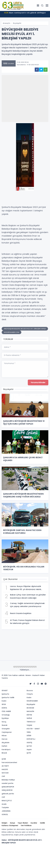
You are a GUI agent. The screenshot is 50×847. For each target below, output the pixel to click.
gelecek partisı (8, 794)
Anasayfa (6, 23)
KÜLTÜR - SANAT (33, 729)
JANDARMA (6, 811)
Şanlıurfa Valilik (8, 697)
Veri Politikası (26, 825)
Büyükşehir (17, 23)
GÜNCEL (5, 814)
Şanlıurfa (5, 694)
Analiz (4, 804)
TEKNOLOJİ (31, 722)
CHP (3, 776)
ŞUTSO (29, 746)
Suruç (4, 722)
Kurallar (34, 823)
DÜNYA (4, 708)
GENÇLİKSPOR (7, 790)
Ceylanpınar (7, 732)
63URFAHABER (32, 701)
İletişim (4, 823)
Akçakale (5, 742)
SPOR (4, 704)
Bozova (30, 690)
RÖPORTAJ (31, 739)
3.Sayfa (30, 694)
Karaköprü (6, 749)
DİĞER (29, 735)
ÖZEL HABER (6, 711)
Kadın (4, 701)
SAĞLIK (29, 718)
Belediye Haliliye (8, 780)
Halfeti (4, 746)
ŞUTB (29, 753)
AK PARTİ (5, 766)
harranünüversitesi (9, 762)
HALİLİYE (5, 769)
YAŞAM (29, 725)
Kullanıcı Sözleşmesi (10, 825)
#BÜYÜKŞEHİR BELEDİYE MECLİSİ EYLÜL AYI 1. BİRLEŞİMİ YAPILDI (25, 329)
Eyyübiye (5, 718)
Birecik (4, 753)
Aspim (29, 749)
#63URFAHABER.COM (11, 332)
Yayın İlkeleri (23, 823)
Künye (12, 823)
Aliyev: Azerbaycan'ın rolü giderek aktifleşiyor (25, 13)
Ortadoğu (6, 715)
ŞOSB (4, 759)
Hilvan (4, 735)
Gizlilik (42, 823)
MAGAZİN (30, 711)
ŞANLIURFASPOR (8, 787)
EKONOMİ (30, 708)
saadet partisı (7, 783)
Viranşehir (6, 729)
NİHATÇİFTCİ (7, 800)
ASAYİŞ (29, 742)
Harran (4, 739)
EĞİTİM (29, 715)
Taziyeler (5, 807)
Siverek (4, 725)
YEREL (29, 732)
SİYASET (5, 690)
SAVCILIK (5, 773)
